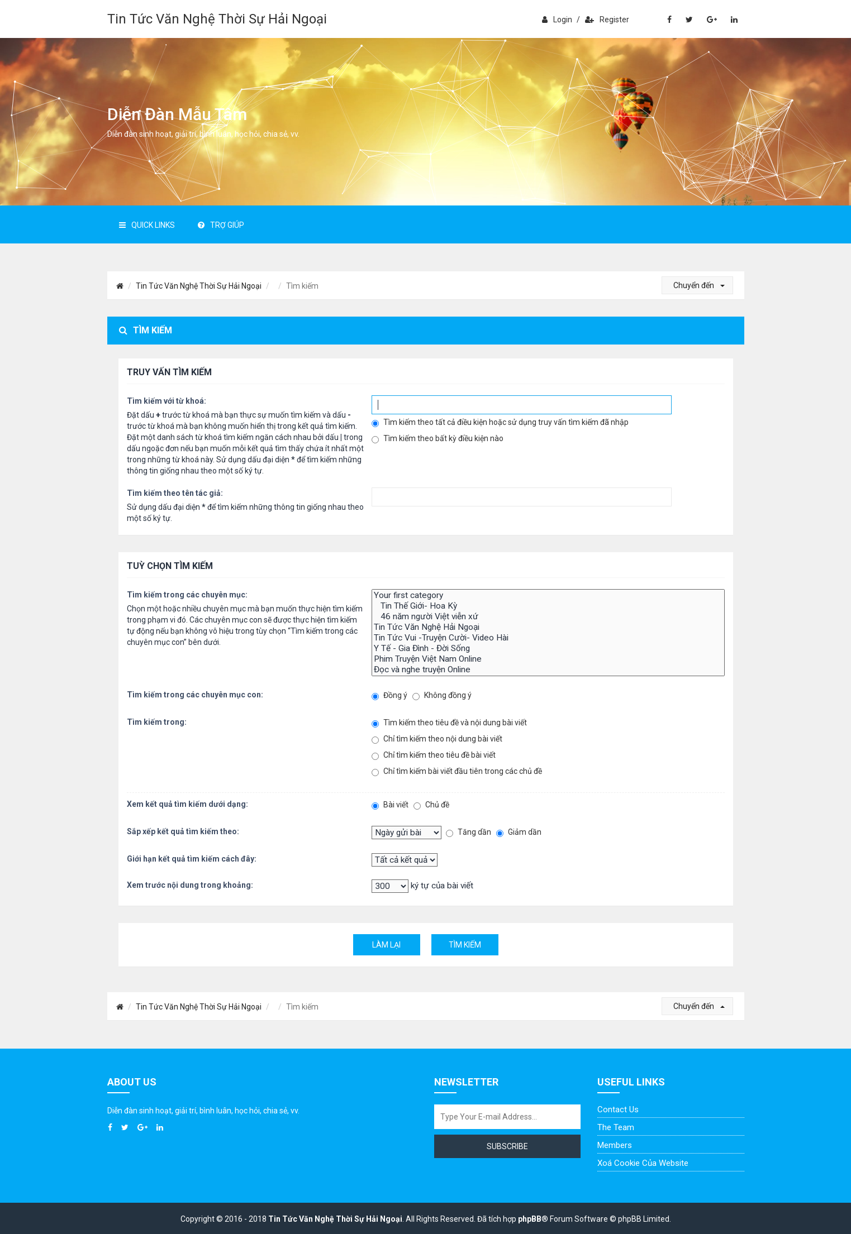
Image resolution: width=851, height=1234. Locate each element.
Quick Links (147, 225)
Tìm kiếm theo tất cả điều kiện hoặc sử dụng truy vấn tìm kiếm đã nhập (500, 422)
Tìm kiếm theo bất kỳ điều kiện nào (437, 438)
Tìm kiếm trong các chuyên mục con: (195, 694)
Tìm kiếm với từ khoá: (166, 400)
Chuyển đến (699, 285)
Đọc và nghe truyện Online (548, 669)
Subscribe (507, 1146)
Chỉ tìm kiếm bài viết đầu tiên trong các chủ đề (457, 771)
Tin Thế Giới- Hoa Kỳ (548, 606)
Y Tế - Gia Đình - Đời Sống (548, 648)
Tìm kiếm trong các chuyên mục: (187, 594)
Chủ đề (431, 805)
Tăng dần (468, 832)
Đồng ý (389, 695)
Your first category (548, 595)
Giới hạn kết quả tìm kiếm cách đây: (191, 858)
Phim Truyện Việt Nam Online (548, 659)
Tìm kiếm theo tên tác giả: (175, 493)
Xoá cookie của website (642, 1163)
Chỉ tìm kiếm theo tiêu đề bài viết (434, 755)
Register (607, 19)
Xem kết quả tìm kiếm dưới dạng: (187, 804)
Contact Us (618, 1109)
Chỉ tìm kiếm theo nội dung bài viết (437, 739)
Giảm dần (518, 832)
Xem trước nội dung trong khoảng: (190, 885)
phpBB (529, 1218)
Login (557, 19)
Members (614, 1145)
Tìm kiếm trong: (157, 722)
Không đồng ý (442, 695)
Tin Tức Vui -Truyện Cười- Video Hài (548, 638)
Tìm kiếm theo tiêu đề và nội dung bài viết (449, 723)
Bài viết (390, 805)
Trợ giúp (221, 225)
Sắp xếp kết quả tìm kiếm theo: (183, 831)
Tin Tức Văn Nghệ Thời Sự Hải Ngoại (217, 19)
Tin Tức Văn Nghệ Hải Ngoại (548, 627)
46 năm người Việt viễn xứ (548, 616)
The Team (615, 1127)
